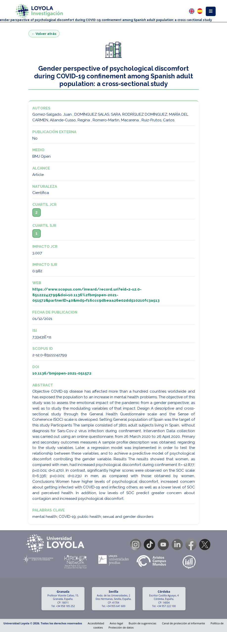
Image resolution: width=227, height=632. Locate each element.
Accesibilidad (96, 623)
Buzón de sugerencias (142, 623)
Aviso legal (116, 623)
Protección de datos (121, 627)
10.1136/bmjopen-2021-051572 (61, 373)
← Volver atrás (44, 34)
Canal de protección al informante (183, 623)
